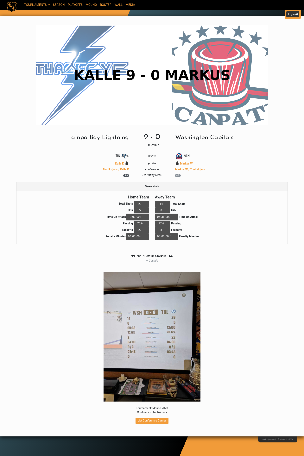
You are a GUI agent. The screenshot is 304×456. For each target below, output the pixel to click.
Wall (119, 5)
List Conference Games (151, 420)
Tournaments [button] (36, 5)
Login (293, 14)
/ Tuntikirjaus (190, 169)
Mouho (91, 5)
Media (130, 5)
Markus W (184, 163)
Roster (105, 5)
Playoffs (75, 5)
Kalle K (121, 163)
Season (59, 5)
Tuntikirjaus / (116, 169)
